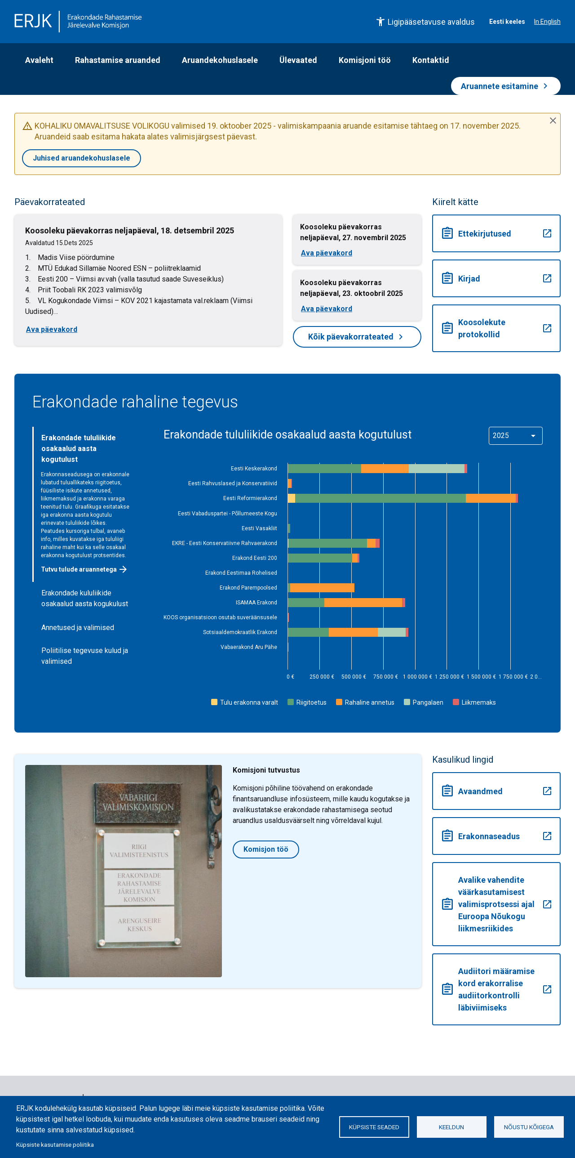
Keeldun (451, 1127)
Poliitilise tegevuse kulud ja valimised (84, 656)
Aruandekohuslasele (220, 60)
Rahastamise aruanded (117, 60)
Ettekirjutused (496, 233)
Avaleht (39, 60)
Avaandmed (496, 791)
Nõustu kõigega (529, 1127)
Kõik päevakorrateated (357, 336)
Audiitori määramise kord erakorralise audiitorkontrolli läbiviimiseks (496, 989)
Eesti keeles (507, 21)
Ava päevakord (51, 329)
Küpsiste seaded (374, 1127)
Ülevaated (298, 60)
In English (547, 21)
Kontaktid (430, 60)
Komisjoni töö (365, 60)
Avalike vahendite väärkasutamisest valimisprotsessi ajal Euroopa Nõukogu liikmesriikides (496, 904)
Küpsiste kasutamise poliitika (55, 1144)
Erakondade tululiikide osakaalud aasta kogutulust (78, 449)
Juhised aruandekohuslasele (81, 158)
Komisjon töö (265, 849)
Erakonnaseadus (496, 836)
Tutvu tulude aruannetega (84, 569)
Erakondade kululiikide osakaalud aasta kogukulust (84, 598)
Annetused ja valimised (77, 627)
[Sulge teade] (553, 120)
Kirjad (496, 278)
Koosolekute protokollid (496, 328)
